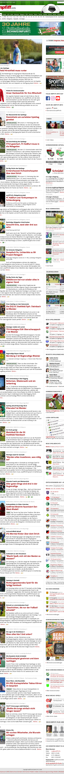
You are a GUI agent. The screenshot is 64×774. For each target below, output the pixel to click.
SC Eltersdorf (54, 503)
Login (14, 2)
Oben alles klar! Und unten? (19, 634)
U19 (56, 446)
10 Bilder (57, 284)
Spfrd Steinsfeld (54, 685)
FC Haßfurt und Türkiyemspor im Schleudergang (21, 199)
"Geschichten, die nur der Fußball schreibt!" (22, 609)
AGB (8, 772)
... (53, 702)
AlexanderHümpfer (49, 735)
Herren (48, 446)
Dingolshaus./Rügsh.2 (56, 565)
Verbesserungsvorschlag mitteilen (48, 772)
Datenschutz (13, 772)
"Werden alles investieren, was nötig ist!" (23, 458)
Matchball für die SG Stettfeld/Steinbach (15, 433)
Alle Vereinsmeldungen (53, 614)
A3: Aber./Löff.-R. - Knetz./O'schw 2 (51, 312)
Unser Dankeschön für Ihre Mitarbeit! (24, 93)
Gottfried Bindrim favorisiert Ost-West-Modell (22, 508)
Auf (52, 489)
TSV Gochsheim (54, 345)
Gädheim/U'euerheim (56, 531)
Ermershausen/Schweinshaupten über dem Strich (22, 172)
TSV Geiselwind (54, 542)
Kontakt (20, 772)
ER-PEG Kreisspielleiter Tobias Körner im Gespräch (24, 684)
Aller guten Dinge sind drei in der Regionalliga (21, 485)
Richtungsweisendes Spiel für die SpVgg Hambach (22, 584)
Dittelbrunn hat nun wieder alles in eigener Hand (22, 281)
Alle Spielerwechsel (52, 386)
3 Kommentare (50, 231)
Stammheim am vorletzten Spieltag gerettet (22, 118)
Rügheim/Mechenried (56, 570)
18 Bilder (57, 305)
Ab (54, 489)
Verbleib (58, 489)
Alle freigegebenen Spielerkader (55, 349)
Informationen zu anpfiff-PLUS (55, 739)
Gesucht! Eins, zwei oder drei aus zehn (21, 226)
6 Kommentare (50, 256)
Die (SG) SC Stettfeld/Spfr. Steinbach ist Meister (23, 307)
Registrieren (9, 2)
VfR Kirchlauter (54, 673)
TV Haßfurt (53, 520)
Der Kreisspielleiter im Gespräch (52, 132)
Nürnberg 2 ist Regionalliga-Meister (23, 355)
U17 (59, 446)
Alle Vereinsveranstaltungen (54, 663)
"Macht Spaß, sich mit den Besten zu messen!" (23, 557)
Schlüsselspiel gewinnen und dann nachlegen (22, 659)
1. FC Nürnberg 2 (54, 497)
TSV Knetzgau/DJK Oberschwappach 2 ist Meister (23, 330)
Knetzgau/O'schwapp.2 (56, 548)
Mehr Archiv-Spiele (52, 716)
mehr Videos (50, 140)
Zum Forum (50, 266)
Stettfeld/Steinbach (55, 553)
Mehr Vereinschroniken (53, 691)
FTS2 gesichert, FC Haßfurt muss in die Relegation (22, 145)
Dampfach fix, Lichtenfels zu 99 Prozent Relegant (21, 253)
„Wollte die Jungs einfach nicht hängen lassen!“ (20, 709)
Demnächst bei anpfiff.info (54, 110)
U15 (62, 446)
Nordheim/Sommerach (56, 525)
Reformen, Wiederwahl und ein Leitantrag (21, 382)
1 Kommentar (56, 236)
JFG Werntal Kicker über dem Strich (22, 533)
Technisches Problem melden (31, 772)
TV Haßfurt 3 (53, 576)
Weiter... (36, 83)
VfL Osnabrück (54, 492)
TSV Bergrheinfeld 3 (55, 559)
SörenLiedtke (55, 735)
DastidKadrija (62, 735)
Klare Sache (56, 464)
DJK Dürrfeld (53, 679)
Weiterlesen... (49, 183)
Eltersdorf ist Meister (16, 408)
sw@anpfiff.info (55, 751)
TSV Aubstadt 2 (54, 508)
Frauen (52, 446)
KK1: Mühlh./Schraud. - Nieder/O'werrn (52, 292)
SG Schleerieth (54, 514)
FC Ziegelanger (54, 327)
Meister (48, 489)
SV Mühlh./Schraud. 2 (56, 537)
